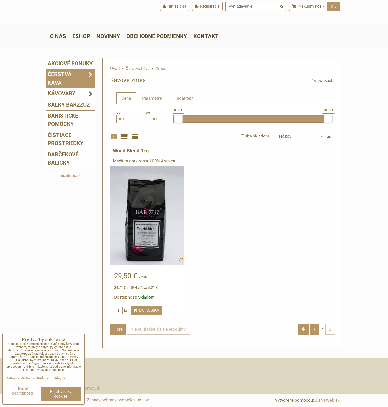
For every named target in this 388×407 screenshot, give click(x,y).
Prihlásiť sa (174, 6)
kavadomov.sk (70, 176)
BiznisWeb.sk (327, 400)
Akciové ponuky (70, 63)
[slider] (178, 119)
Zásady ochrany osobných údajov (118, 399)
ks (121, 310)
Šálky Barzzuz (69, 104)
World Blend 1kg (131, 151)
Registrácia (207, 6)
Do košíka (146, 310)
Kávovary (71, 93)
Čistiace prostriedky (66, 139)
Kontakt (206, 36)
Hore (118, 329)
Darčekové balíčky (63, 158)
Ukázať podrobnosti (22, 391)
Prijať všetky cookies (61, 394)
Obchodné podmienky (156, 36)
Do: (160, 117)
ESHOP (81, 36)
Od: (130, 117)
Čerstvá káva (71, 78)
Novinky (108, 36)
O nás (58, 36)
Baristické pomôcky (63, 120)
